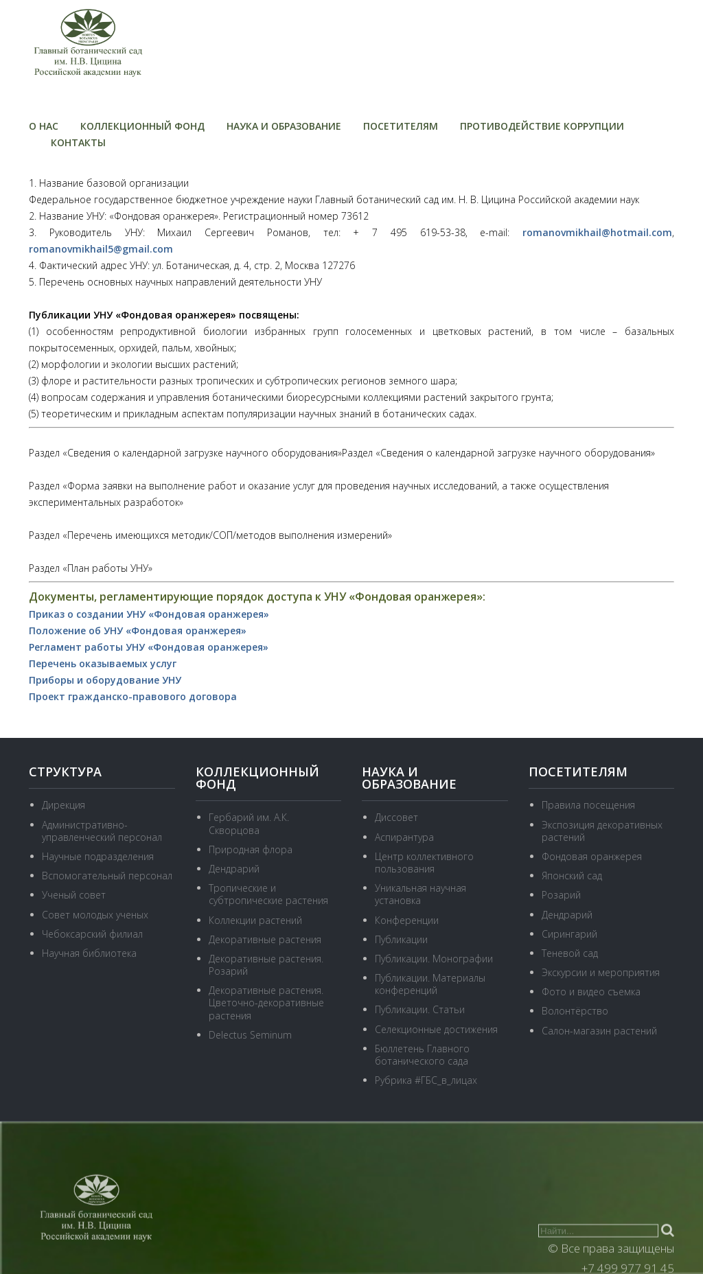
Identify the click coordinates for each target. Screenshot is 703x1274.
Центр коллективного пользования (424, 862)
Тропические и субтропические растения (268, 894)
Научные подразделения (98, 856)
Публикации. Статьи (420, 1009)
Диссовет (396, 817)
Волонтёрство (575, 1010)
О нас (43, 125)
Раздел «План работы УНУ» (90, 568)
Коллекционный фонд (142, 125)
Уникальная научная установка (420, 894)
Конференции (407, 920)
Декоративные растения (265, 939)
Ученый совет (74, 894)
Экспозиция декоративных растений (602, 831)
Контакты (78, 142)
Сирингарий (569, 933)
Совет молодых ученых (95, 914)
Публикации (401, 939)
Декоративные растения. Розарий (266, 964)
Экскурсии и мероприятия (601, 972)
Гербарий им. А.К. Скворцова (249, 823)
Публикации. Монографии (434, 958)
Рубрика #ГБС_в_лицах (426, 1080)
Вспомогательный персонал (107, 875)
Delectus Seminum (250, 1034)
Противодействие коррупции (542, 125)
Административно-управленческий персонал (102, 831)
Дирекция (63, 804)
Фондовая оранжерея (592, 856)
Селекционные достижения (436, 1029)
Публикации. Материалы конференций (430, 984)
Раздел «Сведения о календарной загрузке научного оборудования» (185, 452)
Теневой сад (570, 953)
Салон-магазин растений (599, 1030)
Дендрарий (234, 868)
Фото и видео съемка (591, 991)
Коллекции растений (255, 920)
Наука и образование (284, 125)
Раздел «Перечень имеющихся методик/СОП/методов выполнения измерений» (210, 535)
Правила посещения (588, 804)
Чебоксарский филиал (92, 933)
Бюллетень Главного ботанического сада (422, 1054)
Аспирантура (404, 837)
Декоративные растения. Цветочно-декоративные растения (266, 1002)
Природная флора (250, 849)
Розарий (561, 894)
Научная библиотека (89, 953)
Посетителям (400, 125)
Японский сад (572, 875)
